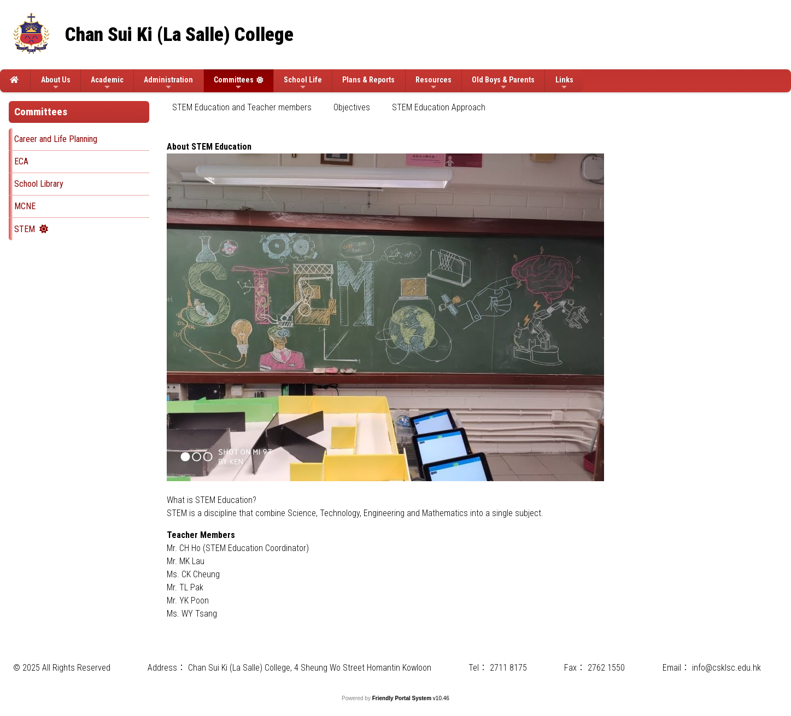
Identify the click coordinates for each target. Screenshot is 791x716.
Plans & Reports (368, 79)
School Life (303, 83)
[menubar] (334, 107)
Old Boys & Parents (503, 83)
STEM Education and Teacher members (242, 107)
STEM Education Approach (438, 107)
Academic (107, 83)
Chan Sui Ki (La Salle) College (179, 34)
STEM (24, 229)
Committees (234, 83)
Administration (168, 83)
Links (564, 83)
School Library (38, 184)
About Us (56, 83)
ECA (21, 161)
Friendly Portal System (402, 698)
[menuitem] (242, 107)
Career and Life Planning (55, 139)
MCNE (25, 206)
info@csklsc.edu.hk (726, 667)
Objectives (351, 107)
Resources (433, 83)
